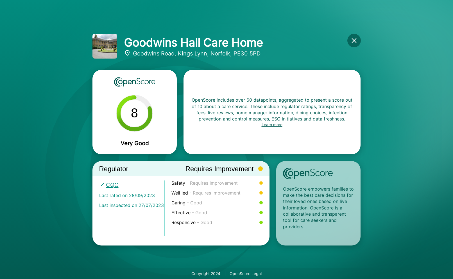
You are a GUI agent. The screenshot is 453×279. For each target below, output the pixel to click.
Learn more (272, 124)
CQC (112, 185)
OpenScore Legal (246, 273)
